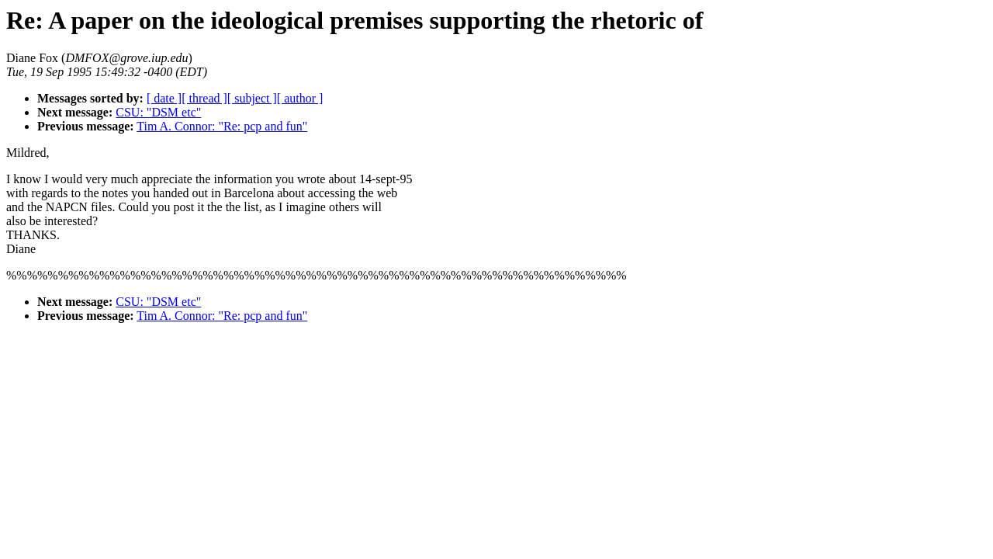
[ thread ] (204, 98)
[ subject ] (252, 98)
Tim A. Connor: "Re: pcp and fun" (222, 126)
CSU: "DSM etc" (158, 112)
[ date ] (164, 98)
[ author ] (300, 98)
